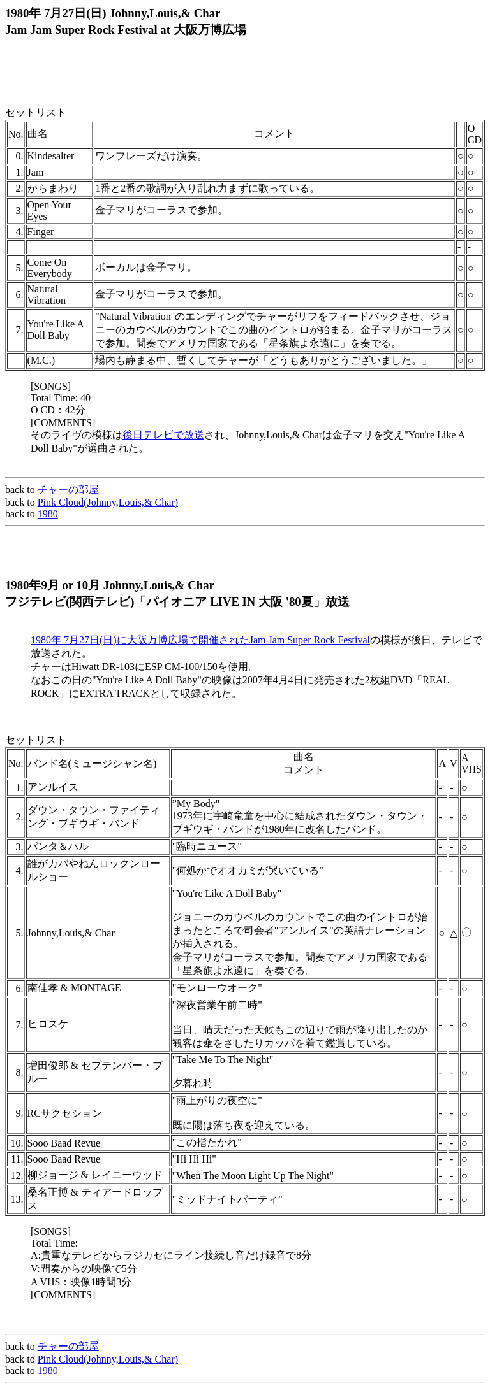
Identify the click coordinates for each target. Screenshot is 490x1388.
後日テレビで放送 (163, 434)
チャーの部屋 (68, 489)
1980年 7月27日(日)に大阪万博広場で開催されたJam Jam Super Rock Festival (200, 639)
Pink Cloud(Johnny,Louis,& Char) (108, 502)
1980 (48, 513)
